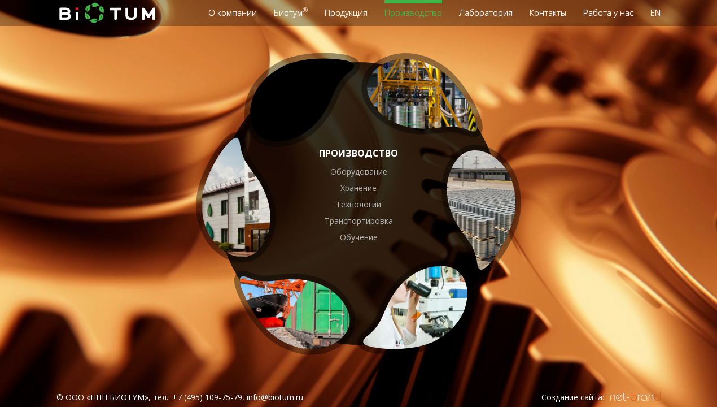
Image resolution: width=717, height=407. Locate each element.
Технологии (358, 204)
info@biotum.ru (275, 397)
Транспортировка (359, 220)
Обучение (359, 237)
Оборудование (358, 171)
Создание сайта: (572, 397)
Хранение (358, 188)
